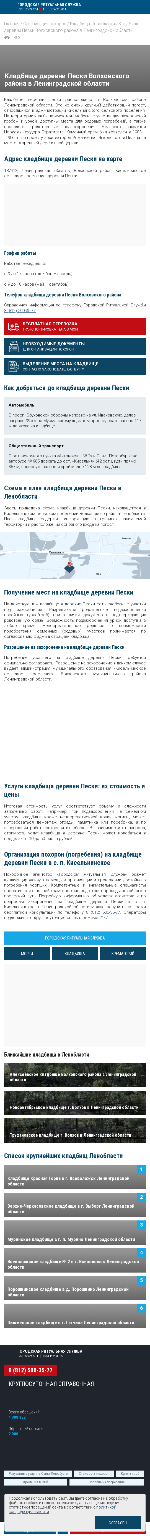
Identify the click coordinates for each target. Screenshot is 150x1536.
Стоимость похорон (94, 1473)
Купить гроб (130, 1473)
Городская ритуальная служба (49, 4)
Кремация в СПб (35, 1482)
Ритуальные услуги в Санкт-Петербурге (38, 1473)
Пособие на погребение (107, 1482)
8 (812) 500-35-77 (20, 310)
